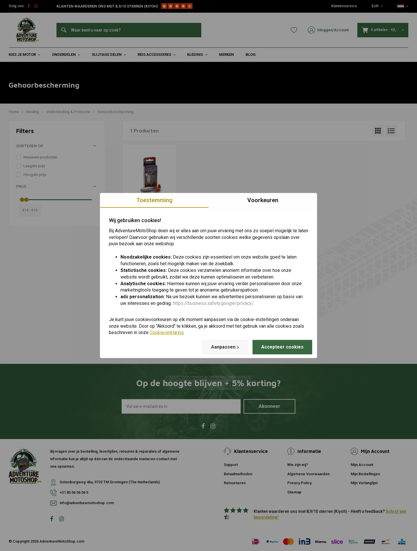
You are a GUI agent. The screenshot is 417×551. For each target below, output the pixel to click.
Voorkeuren (262, 200)
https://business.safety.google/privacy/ (213, 303)
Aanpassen (225, 347)
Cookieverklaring (167, 333)
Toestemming (154, 200)
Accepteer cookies (282, 347)
